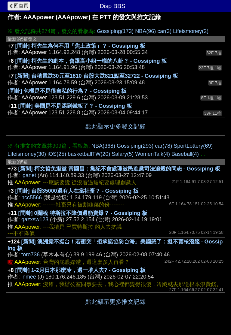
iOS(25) (57, 154)
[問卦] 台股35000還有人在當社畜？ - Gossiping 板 (77, 191)
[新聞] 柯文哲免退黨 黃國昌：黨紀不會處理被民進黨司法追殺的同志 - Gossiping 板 (119, 169)
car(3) (164, 31)
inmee (28, 277)
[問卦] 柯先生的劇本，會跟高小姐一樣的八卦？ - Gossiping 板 (91, 61)
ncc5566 (31, 198)
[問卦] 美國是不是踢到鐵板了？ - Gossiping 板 (75, 106)
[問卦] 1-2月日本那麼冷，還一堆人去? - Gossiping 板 (80, 270)
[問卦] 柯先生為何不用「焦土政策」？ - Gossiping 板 (80, 46)
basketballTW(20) (89, 154)
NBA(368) (103, 146)
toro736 (30, 255)
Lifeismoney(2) (190, 31)
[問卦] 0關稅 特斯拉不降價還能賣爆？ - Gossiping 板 (82, 213)
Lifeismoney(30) (27, 154)
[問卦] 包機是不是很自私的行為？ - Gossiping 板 (67, 91)
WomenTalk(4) (152, 154)
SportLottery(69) (193, 146)
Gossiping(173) (115, 31)
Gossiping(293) (135, 146)
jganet (28, 175)
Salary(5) (123, 154)
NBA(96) (145, 31)
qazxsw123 (34, 219)
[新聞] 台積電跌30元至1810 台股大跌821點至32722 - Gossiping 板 (96, 76)
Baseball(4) (185, 154)
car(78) (163, 146)
